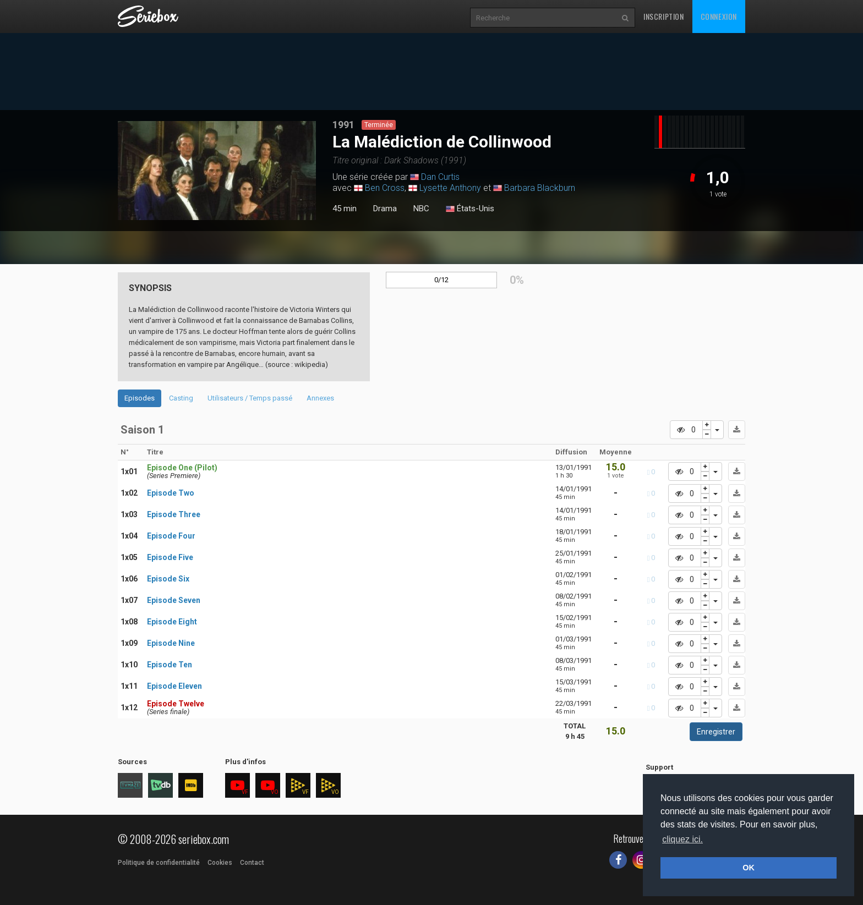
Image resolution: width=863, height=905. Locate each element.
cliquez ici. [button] (682, 839)
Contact (252, 862)
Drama (385, 208)
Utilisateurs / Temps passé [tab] (249, 398)
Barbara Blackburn (539, 188)
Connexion (719, 16)
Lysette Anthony (450, 188)
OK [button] (748, 867)
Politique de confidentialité (159, 862)
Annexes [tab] (320, 398)
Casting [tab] (181, 398)
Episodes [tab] (139, 398)
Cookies (219, 862)
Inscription (663, 16)
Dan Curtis (440, 177)
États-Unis (470, 209)
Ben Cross (385, 188)
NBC (421, 208)
